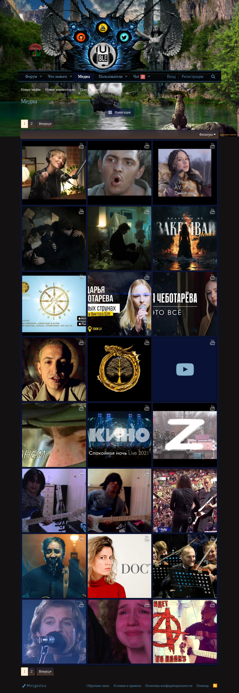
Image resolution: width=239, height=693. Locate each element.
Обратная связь (98, 681)
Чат (139, 76)
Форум (31, 76)
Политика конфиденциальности (168, 681)
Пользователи (110, 76)
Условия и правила (127, 681)
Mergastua (34, 681)
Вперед (44, 123)
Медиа (84, 76)
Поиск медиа (89, 89)
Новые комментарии (60, 89)
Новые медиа (31, 89)
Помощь (202, 681)
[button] (40, 76)
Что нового (57, 76)
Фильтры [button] (205, 134)
